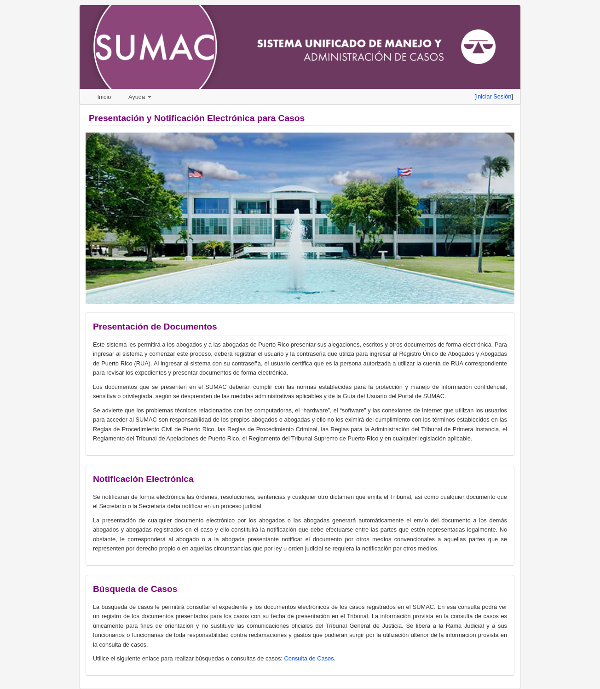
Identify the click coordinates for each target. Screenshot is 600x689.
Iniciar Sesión (494, 96)
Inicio (104, 96)
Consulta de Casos (309, 658)
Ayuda (139, 96)
